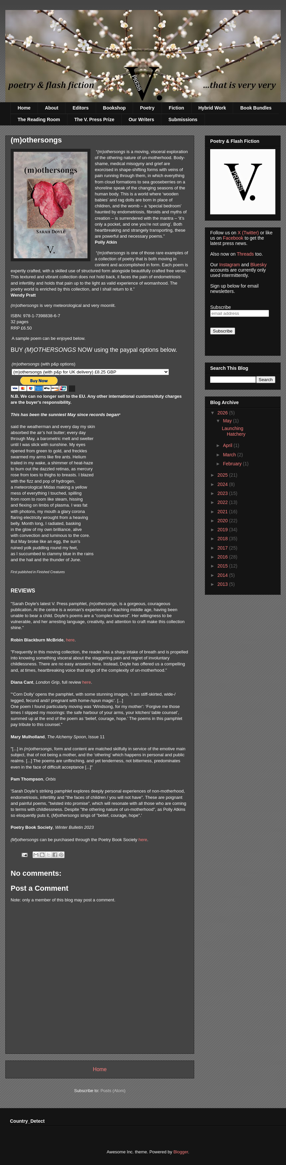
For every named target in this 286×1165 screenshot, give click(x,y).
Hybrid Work (212, 108)
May (228, 420)
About (51, 108)
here (70, 639)
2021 (223, 511)
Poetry (147, 108)
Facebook (233, 238)
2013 (223, 584)
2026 (223, 412)
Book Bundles (255, 108)
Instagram (229, 264)
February (233, 463)
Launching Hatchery (233, 431)
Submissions (182, 119)
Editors (80, 108)
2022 (223, 502)
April (228, 445)
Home (24, 108)
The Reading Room (39, 119)
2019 (223, 529)
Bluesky (258, 264)
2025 (223, 475)
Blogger (180, 1151)
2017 (223, 548)
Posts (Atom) (112, 1090)
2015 (223, 566)
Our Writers (141, 119)
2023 (223, 493)
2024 (223, 484)
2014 (223, 575)
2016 (223, 557)
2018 (223, 538)
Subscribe (220, 307)
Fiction (176, 108)
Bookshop (114, 108)
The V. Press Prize (94, 119)
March (230, 454)
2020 (223, 520)
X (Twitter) (248, 232)
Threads (245, 254)
